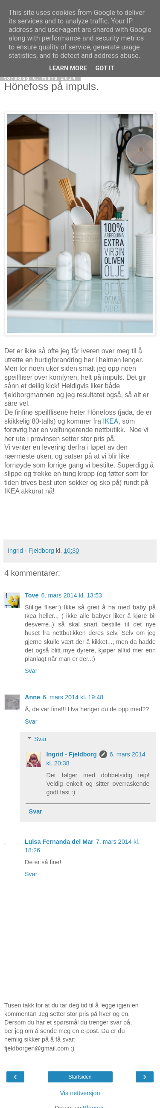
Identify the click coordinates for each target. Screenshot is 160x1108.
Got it (105, 68)
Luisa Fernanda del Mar (59, 841)
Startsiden (79, 1077)
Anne (32, 697)
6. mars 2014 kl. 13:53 (71, 595)
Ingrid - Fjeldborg (71, 754)
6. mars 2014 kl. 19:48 (73, 697)
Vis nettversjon (80, 1093)
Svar (31, 670)
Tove (32, 595)
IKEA (110, 421)
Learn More (68, 68)
